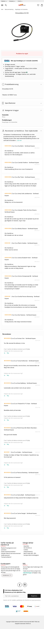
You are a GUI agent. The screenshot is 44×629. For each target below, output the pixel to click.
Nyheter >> (4, 1)
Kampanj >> (12, 1)
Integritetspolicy (28, 551)
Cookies (26, 549)
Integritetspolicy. (36, 600)
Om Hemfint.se (28, 548)
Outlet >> (20, 1)
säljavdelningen (27, 573)
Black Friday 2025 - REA (30, 553)
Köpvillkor (26, 546)
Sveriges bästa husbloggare (31, 555)
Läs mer (19, 140)
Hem (2, 9)
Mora (3, 117)
